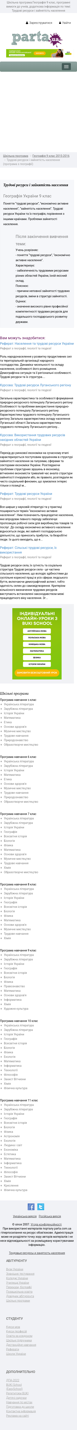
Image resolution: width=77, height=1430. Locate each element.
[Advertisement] (38, 112)
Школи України (16, 1353)
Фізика (8, 845)
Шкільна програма (15, 155)
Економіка (11, 1149)
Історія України (14, 713)
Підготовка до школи (20, 1406)
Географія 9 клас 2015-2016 (50, 155)
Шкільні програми (18, 1300)
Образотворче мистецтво (21, 744)
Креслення (11, 1185)
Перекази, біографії (19, 1287)
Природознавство (16, 740)
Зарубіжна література (18, 708)
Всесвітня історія (15, 836)
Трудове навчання (16, 735)
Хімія (7, 867)
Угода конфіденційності (46, 1224)
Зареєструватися (39, 22)
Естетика (10, 1154)
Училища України (17, 1282)
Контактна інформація (21, 1411)
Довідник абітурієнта (20, 1296)
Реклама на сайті (17, 1415)
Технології (11, 1070)
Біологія (9, 840)
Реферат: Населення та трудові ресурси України (37, 344)
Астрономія (12, 1136)
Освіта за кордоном (19, 1336)
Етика (8, 722)
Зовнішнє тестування (20, 1273)
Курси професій (16, 1331)
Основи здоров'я (15, 726)
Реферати (12, 1349)
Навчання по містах (19, 1402)
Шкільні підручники (19, 1340)
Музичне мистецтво (17, 731)
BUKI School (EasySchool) (14, 1386)
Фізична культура (15, 1088)
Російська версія (50, 1216)
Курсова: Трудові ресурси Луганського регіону (35, 385)
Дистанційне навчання (21, 1344)
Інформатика (13, 999)
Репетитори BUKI (17, 1393)
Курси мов (13, 1327)
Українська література (19, 704)
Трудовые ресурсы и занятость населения (37, 1253)
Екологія (9, 1056)
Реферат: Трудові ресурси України (26, 494)
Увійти (65, 22)
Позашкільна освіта (19, 1291)
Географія (10, 831)
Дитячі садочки (16, 1397)
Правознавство (14, 986)
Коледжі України (17, 1278)
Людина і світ (13, 1145)
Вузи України (14, 1269)
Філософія (11, 1074)
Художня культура (16, 1008)
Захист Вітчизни (15, 1079)
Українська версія (25, 1216)
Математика (12, 717)
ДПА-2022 (12, 1380)
